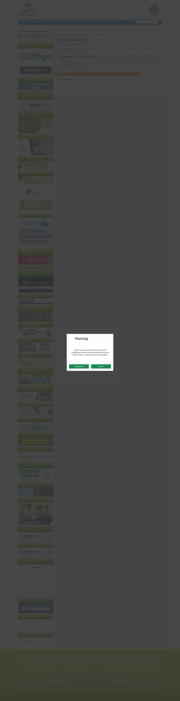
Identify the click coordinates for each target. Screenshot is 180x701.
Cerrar (101, 366)
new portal (79, 366)
